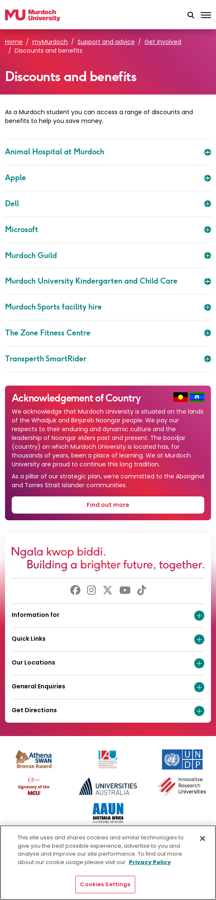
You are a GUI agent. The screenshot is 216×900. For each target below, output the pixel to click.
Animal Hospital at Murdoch (108, 151)
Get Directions (108, 711)
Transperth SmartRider (108, 358)
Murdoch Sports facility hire (108, 307)
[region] (108, 862)
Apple (108, 177)
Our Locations (108, 663)
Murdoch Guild (108, 255)
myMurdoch (50, 42)
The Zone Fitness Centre (108, 333)
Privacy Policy (150, 862)
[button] (191, 15)
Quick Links (108, 639)
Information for (108, 616)
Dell (108, 203)
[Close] (202, 838)
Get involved (162, 42)
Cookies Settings (105, 884)
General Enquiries (108, 687)
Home (14, 42)
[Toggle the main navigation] (206, 15)
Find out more (108, 505)
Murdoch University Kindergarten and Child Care (108, 281)
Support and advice (106, 42)
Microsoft (108, 229)
